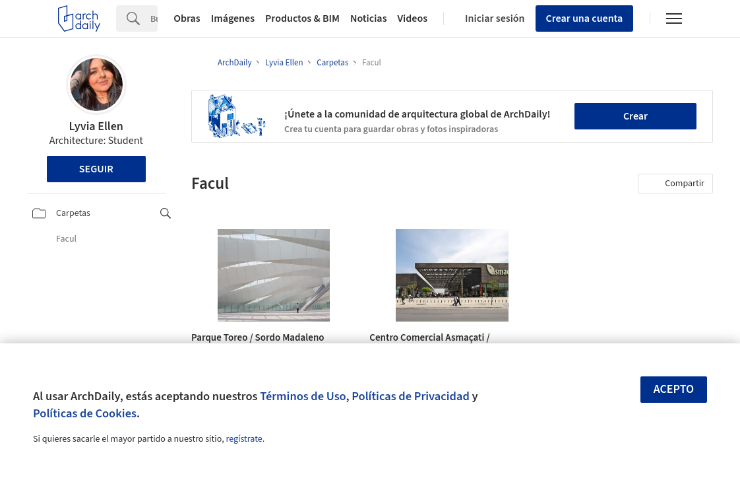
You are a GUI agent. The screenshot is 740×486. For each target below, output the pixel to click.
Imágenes (233, 18)
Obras (186, 18)
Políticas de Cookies (85, 413)
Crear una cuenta (584, 18)
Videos (413, 18)
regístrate (244, 439)
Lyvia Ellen (96, 126)
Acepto (674, 389)
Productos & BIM (302, 18)
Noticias (368, 18)
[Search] (154, 18)
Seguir (96, 169)
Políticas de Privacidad (411, 396)
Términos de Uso (303, 396)
